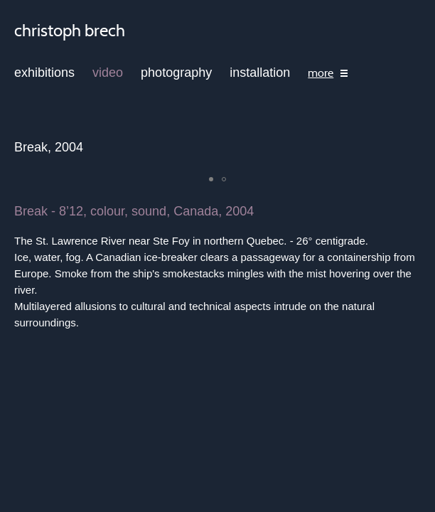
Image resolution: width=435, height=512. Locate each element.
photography (176, 72)
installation (260, 72)
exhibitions (44, 72)
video (107, 72)
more (320, 73)
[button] (211, 179)
